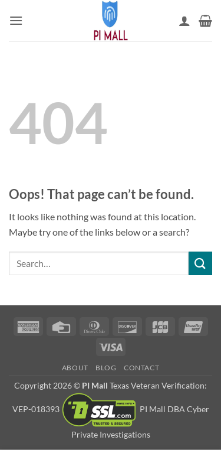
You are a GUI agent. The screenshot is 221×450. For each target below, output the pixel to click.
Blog (105, 367)
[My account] (184, 21)
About (75, 367)
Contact (141, 367)
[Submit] (200, 263)
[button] (16, 20)
